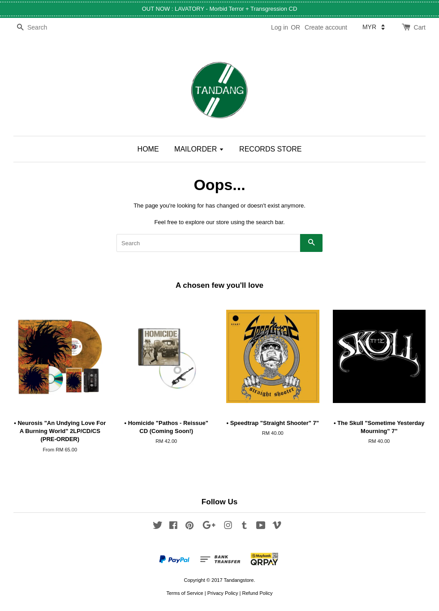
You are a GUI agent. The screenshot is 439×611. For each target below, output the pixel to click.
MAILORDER (199, 149)
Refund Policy (257, 593)
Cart (420, 27)
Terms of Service (184, 593)
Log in (279, 27)
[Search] (40, 27)
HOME (148, 149)
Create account (326, 27)
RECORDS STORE (270, 149)
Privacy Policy (222, 593)
